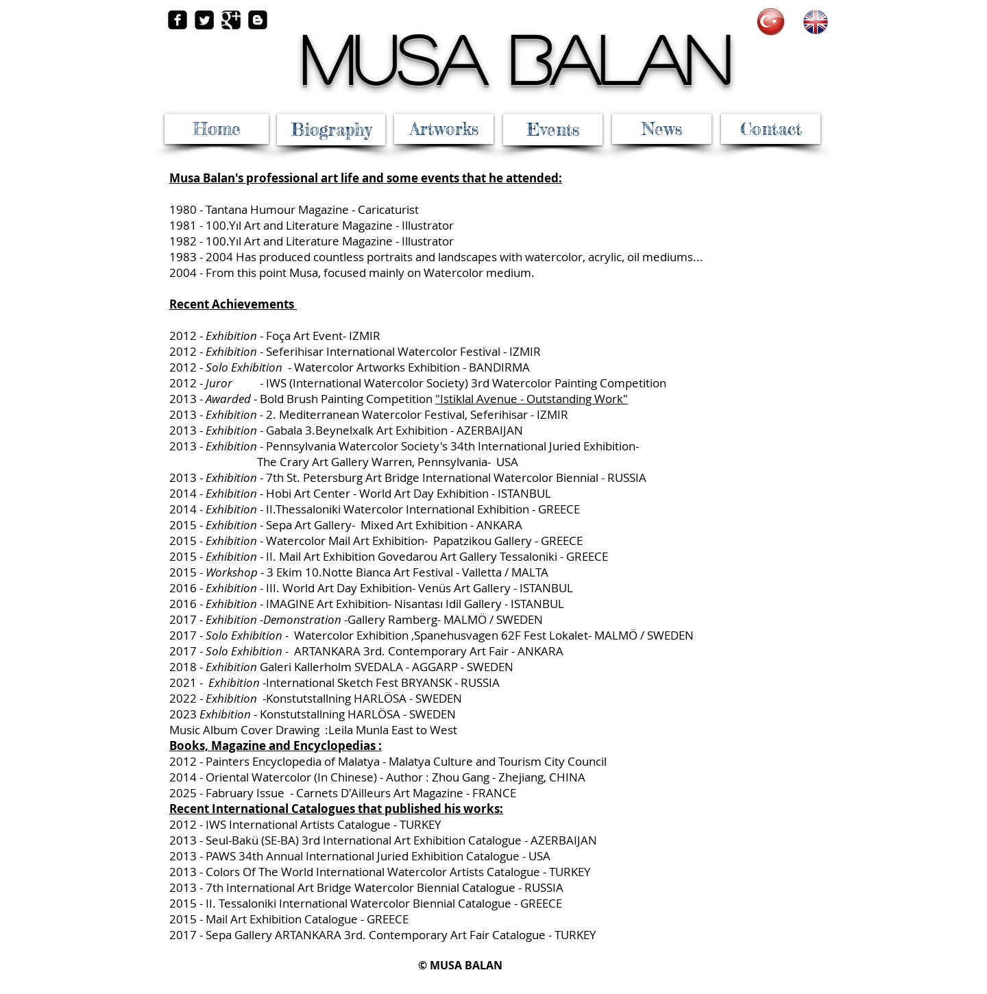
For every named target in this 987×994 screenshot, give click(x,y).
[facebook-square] (177, 19)
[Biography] (331, 129)
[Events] (552, 129)
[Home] (216, 129)
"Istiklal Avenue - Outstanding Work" (531, 399)
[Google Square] (231, 19)
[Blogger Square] (257, 19)
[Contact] (770, 129)
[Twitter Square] (204, 19)
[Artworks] (444, 129)
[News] (661, 129)
